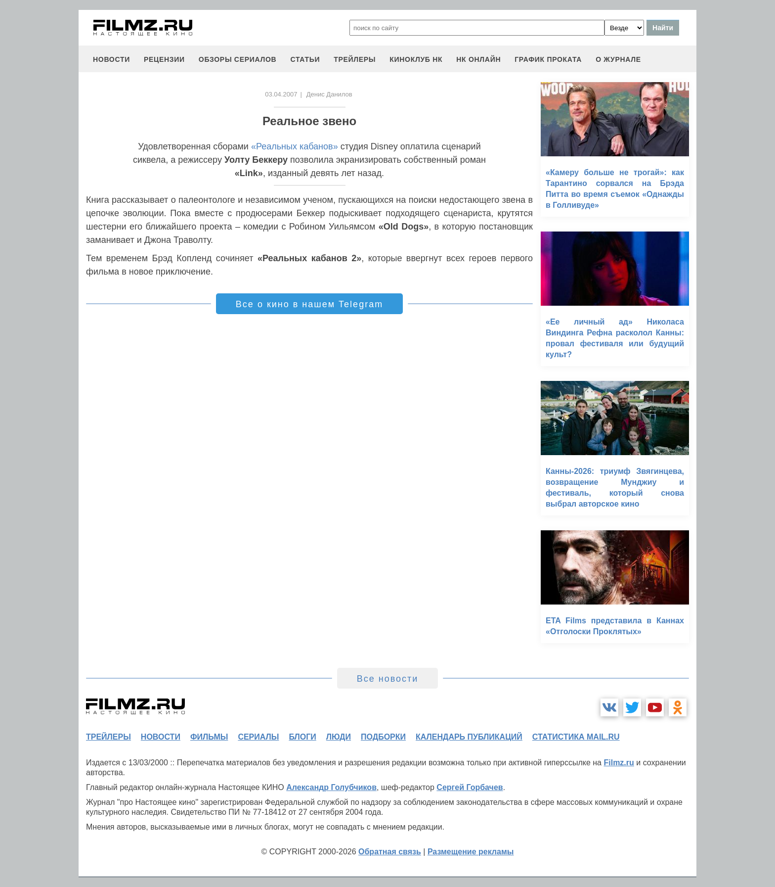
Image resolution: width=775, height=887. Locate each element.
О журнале (618, 59)
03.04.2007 (281, 94)
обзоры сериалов (238, 59)
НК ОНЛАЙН (478, 59)
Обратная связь (389, 851)
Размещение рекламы (471, 851)
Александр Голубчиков (331, 787)
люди (338, 737)
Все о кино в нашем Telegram (309, 304)
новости (111, 59)
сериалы (258, 737)
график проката (548, 59)
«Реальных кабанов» (294, 146)
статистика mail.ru (576, 737)
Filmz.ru (618, 762)
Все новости (388, 679)
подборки (383, 737)
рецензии (164, 59)
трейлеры (355, 59)
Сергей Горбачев (469, 787)
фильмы (209, 737)
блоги (302, 737)
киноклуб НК (415, 59)
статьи (305, 59)
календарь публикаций (469, 737)
